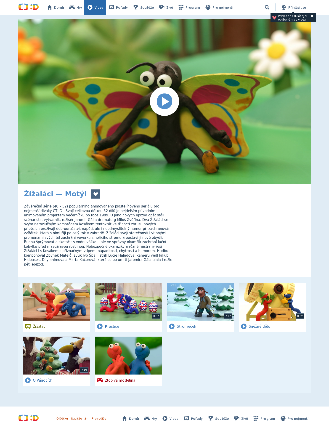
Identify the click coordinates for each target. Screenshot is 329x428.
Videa (95, 7)
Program (189, 7)
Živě (165, 7)
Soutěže (143, 7)
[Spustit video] (164, 101)
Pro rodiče (99, 418)
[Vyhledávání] (267, 7)
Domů (55, 7)
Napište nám (79, 418)
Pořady (118, 7)
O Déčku (62, 418)
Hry (75, 7)
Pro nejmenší (218, 7)
